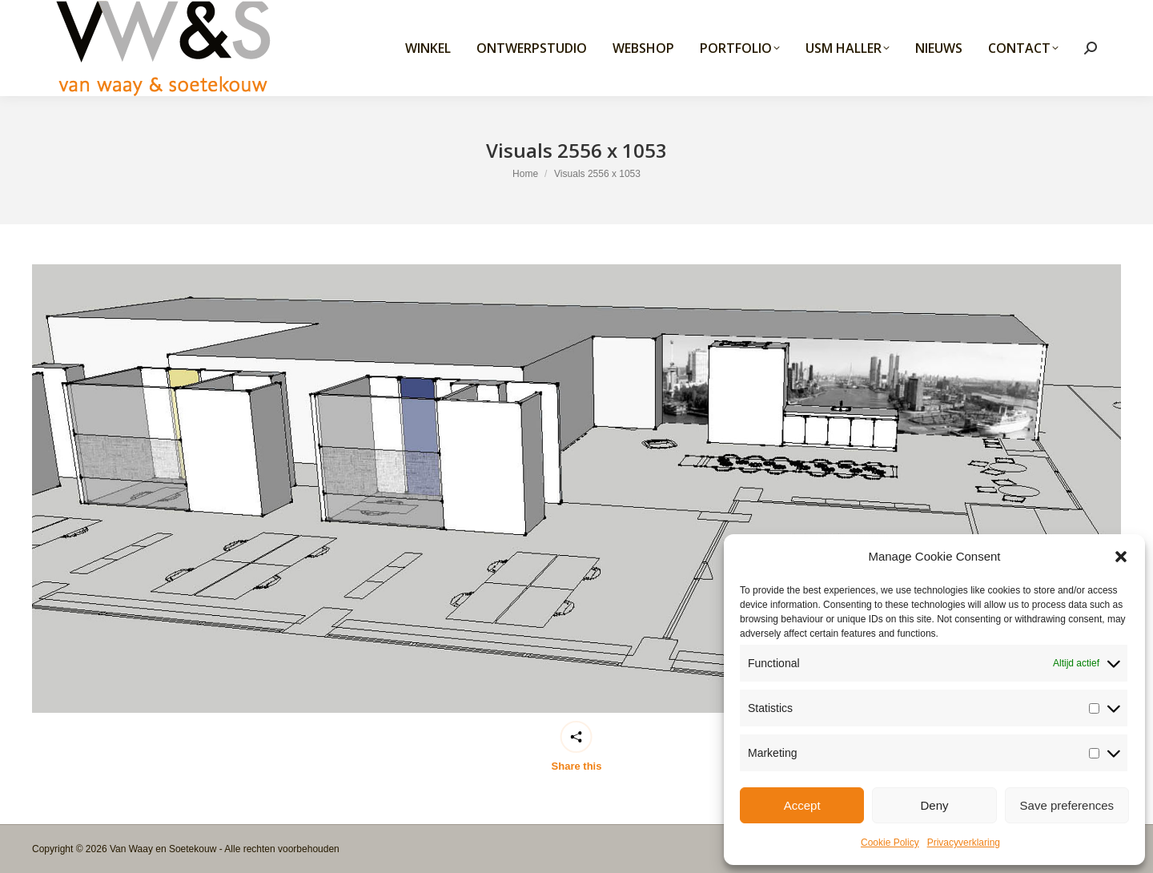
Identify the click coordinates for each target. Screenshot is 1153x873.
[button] (1121, 557)
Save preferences (1067, 805)
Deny (934, 805)
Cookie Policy (890, 842)
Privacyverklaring (963, 842)
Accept (802, 805)
